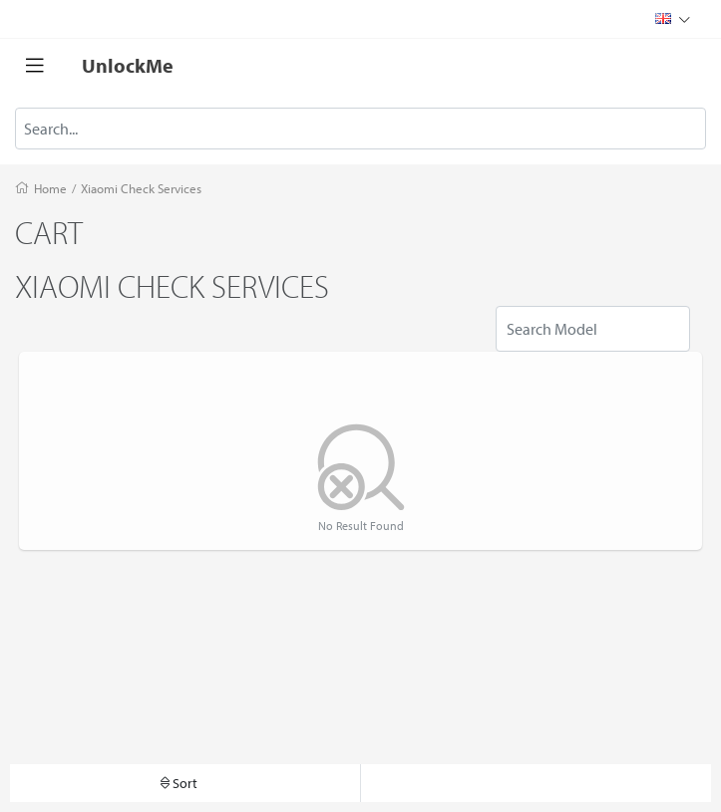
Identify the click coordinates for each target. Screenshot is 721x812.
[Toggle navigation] (35, 66)
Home (50, 188)
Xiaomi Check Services (141, 188)
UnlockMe (128, 65)
